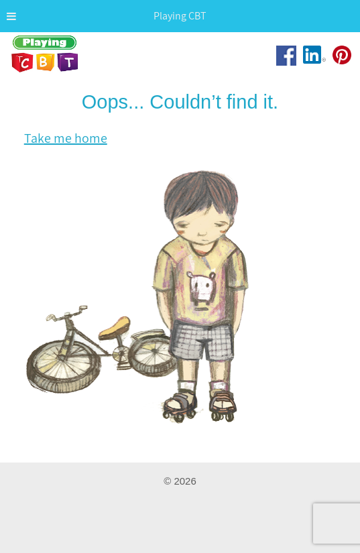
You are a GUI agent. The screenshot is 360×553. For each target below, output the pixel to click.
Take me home (65, 138)
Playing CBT (45, 59)
